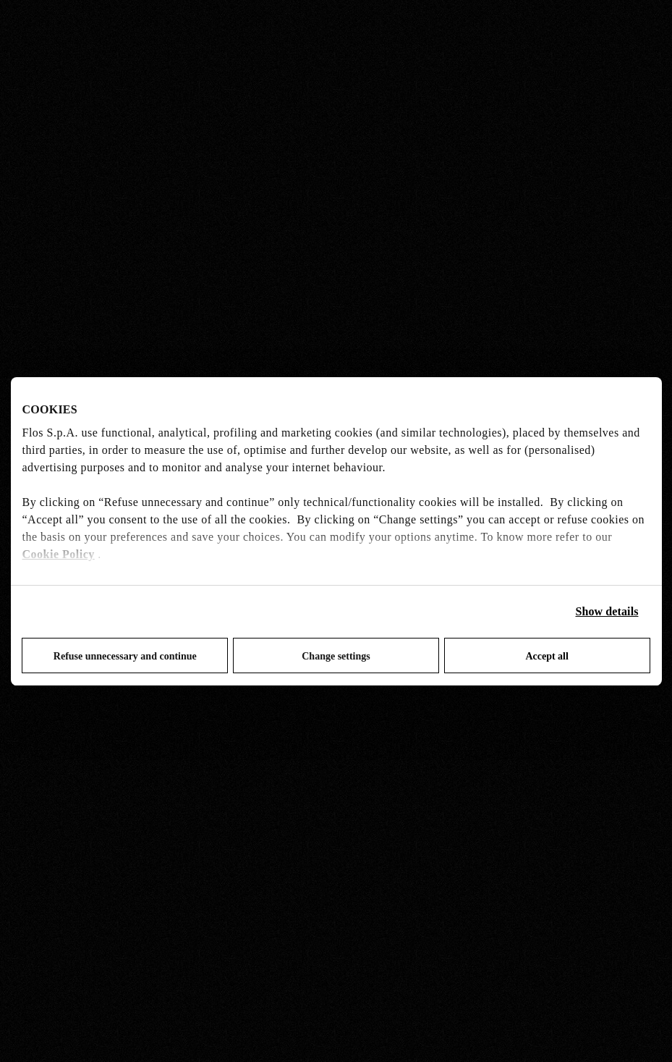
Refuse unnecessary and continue (125, 656)
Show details (607, 611)
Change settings (336, 656)
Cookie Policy (58, 554)
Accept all (546, 656)
